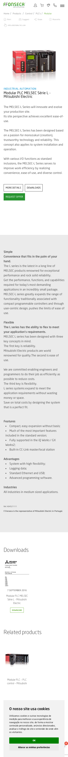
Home (6, 13)
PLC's (38, 13)
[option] (34, 61)
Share (40, 19)
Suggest (25, 19)
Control (28, 13)
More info (56, 19)
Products (17, 13)
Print (9, 19)
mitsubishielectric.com (17, 25)
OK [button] (34, 740)
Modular (48, 13)
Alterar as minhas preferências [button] (34, 747)
